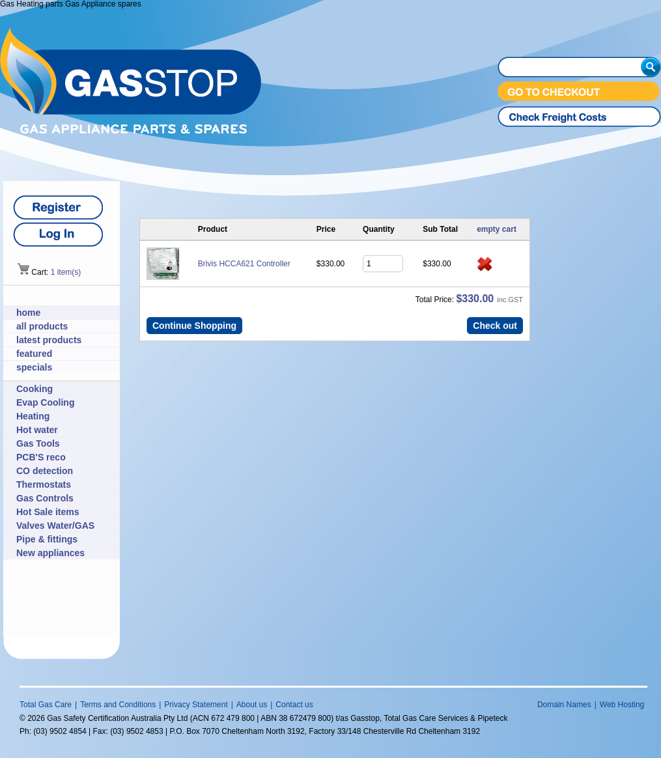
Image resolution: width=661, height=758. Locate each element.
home (28, 312)
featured (34, 353)
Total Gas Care (46, 704)
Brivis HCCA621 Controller (244, 263)
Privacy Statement (195, 704)
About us (251, 704)
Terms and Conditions (118, 704)
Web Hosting (622, 704)
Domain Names (564, 704)
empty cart (496, 229)
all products (42, 326)
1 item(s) (66, 272)
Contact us (294, 704)
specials (34, 367)
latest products (48, 339)
